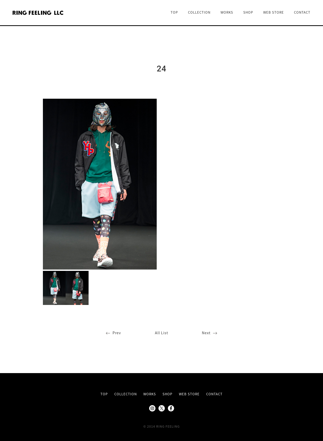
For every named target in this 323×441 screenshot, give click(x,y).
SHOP (248, 12)
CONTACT (302, 12)
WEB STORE (273, 12)
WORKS (227, 12)
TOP (174, 12)
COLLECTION (199, 12)
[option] (100, 184)
